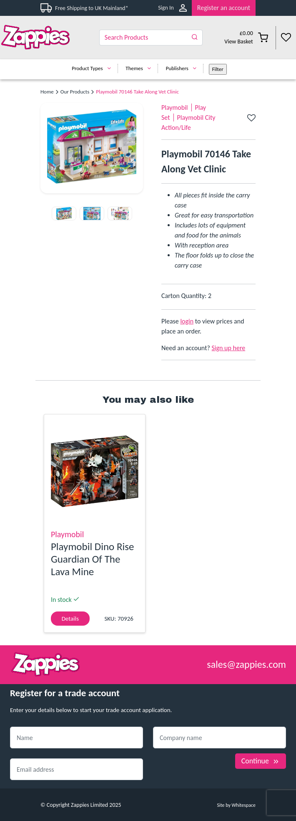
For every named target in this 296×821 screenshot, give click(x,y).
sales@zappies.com (246, 664)
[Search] (151, 37)
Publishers (183, 68)
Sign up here (229, 348)
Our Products (74, 91)
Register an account (223, 8)
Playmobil (174, 107)
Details (70, 618)
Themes (140, 68)
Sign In (166, 7)
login (186, 321)
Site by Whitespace (236, 805)
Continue (260, 760)
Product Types (93, 68)
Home (47, 91)
